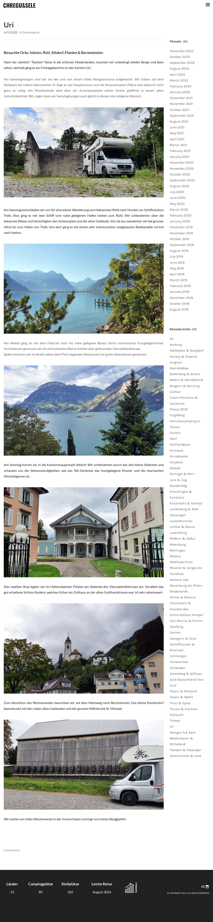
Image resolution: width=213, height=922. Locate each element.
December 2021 (181, 98)
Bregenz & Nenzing (184, 386)
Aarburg (176, 345)
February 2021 (180, 151)
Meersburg (178, 544)
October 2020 (180, 174)
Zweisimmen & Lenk (185, 756)
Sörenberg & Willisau (186, 674)
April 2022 (177, 74)
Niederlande (179, 591)
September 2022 (182, 63)
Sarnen (175, 632)
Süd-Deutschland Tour (187, 679)
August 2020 (179, 186)
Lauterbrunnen (181, 521)
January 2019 (179, 292)
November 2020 (182, 168)
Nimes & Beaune (183, 597)
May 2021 (177, 133)
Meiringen (177, 550)
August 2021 (179, 121)
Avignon (176, 362)
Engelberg (177, 415)
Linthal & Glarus (182, 527)
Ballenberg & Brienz (185, 374)
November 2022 (182, 51)
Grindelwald (179, 456)
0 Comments (30, 32)
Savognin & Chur (183, 638)
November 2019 (181, 233)
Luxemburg (178, 533)
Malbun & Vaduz (182, 538)
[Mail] (202, 887)
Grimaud (176, 450)
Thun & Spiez (180, 703)
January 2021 (179, 157)
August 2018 (179, 309)
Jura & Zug (178, 480)
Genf (173, 439)
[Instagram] (207, 887)
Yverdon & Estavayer (185, 750)
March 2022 (179, 80)
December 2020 (182, 162)
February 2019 (180, 286)
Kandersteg (178, 486)
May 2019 (177, 268)
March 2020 (179, 210)
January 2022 (180, 92)
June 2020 (178, 198)
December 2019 (181, 227)
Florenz (175, 433)
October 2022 (180, 57)
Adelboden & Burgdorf (186, 350)
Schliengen (178, 656)
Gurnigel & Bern (182, 474)
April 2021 (177, 139)
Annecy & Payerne (183, 356)
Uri (9, 24)
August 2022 (179, 68)
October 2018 (179, 304)
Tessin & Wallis (181, 697)
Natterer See (179, 580)
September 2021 (182, 116)
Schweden (177, 668)
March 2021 (178, 145)
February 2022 (180, 86)
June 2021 (177, 127)
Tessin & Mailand (183, 691)
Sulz (173, 685)
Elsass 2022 (179, 409)
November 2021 (181, 104)
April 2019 (177, 274)
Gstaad (175, 468)
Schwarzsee (179, 662)
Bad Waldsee (179, 368)
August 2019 (179, 251)
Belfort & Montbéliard (186, 380)
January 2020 (180, 221)
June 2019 (177, 262)
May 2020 (177, 204)
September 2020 (182, 180)
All (171, 339)
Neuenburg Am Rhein (186, 586)
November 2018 (181, 298)
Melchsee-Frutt (181, 562)
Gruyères (176, 462)
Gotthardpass (180, 444)
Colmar (175, 392)
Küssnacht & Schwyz (186, 503)
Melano (175, 556)
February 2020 (181, 215)
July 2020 (177, 192)
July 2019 (176, 256)
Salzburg (176, 627)
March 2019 (178, 280)
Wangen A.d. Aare (182, 732)
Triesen (175, 721)
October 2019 (179, 239)
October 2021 (179, 110)
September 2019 (182, 245)
